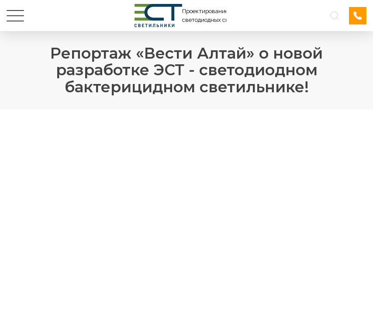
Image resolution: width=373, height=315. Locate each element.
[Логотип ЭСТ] (180, 15)
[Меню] (15, 16)
